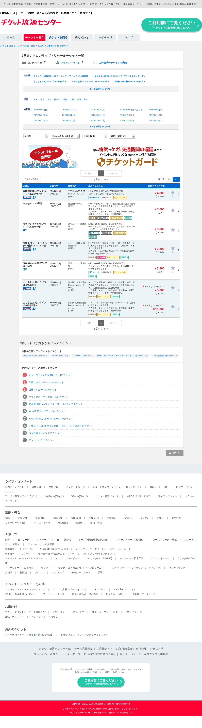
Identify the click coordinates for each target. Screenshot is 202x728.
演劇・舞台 (12, 512)
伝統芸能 (63, 522)
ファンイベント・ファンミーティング (25, 589)
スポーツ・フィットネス (105, 612)
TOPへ (176, 452)
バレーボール (72, 558)
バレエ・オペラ (42, 522)
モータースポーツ (80, 572)
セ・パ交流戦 (64, 539)
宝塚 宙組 (94, 518)
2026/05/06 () (155, 110)
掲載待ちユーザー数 (70, 63)
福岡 (79, 99)
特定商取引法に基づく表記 (100, 654)
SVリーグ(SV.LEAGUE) (99, 558)
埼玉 (35, 99)
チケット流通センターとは (55, 648)
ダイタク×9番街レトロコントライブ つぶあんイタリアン (120, 76)
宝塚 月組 (40, 518)
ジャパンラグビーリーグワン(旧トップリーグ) (136, 567)
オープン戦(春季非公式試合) (93, 539)
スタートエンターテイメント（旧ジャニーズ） (117, 487)
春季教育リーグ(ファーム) (18, 549)
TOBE (153, 487)
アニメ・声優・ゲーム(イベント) (70, 589)
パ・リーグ (43, 539)
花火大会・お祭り (115, 594)
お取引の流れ (124, 648)
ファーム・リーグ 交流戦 (41, 544)
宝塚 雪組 (58, 518)
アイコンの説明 (31, 179)
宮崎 (85, 99)
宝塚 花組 (23, 518)
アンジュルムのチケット (42, 440)
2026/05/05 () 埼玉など (131, 110)
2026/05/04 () (98, 110)
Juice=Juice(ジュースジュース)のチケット (51, 418)
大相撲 (8, 572)
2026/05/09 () (98, 115)
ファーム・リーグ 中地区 (163, 539)
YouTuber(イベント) (124, 589)
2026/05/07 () (40, 115)
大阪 (72, 99)
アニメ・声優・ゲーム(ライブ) (21, 496)
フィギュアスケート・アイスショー (24, 558)
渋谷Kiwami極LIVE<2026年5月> (130, 81)
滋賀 (65, 99)
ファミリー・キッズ (53, 594)
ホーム (11, 37)
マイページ (105, 37)
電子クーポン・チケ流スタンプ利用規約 (144, 654)
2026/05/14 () (98, 120)
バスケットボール (160, 558)
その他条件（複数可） (64, 136)
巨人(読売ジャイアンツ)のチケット (47, 411)
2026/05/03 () (69, 110)
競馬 (100, 572)
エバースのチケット (83, 355)
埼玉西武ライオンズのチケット (45, 433)
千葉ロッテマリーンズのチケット (46, 382)
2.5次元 (145, 518)
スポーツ (11, 534)
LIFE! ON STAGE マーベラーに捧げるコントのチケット (122, 355)
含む (169, 179)
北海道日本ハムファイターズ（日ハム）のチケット (56, 404)
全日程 (27, 109)
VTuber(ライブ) (79, 496)
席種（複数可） (119, 136)
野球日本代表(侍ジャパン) (54, 549)
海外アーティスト (167, 496)
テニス (54, 558)
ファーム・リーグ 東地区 (129, 539)
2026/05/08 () (69, 115)
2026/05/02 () (40, 110)
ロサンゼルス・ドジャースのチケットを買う (84, 634)
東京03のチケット (60, 355)
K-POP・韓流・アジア (139, 496)
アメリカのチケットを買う (19, 634)
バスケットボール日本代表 (19, 567)
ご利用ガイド (105, 648)
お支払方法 (156, 648)
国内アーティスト (14, 487)
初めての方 (81, 37)
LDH (166, 487)
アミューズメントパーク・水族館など (25, 612)
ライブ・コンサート (18, 481)
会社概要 (141, 648)
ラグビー (45, 567)
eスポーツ (100, 589)
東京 (49, 99)
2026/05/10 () (127, 115)
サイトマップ (72, 654)
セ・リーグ (23, 539)
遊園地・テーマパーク (144, 594)
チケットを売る (58, 37)
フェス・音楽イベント (107, 496)
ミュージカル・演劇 (15, 522)
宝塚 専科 (112, 518)
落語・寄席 (96, 522)
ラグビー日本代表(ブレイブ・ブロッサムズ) (81, 567)
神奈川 (57, 99)
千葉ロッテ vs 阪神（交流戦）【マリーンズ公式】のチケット (61, 425)
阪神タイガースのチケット (43, 389)
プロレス (39, 572)
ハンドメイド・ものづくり (46, 616)
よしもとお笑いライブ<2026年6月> (49, 81)
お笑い (160, 518)
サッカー (9, 553)
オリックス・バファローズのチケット (49, 396)
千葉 (42, 99)
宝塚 (7, 518)
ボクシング (58, 572)
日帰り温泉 (59, 612)
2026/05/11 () (155, 115)
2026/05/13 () (69, 120)
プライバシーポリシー (47, 654)
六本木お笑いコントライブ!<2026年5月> (90, 81)
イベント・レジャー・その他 (24, 584)
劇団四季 (176, 518)
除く (176, 179)
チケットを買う (34, 37)
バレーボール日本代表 (131, 558)
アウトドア (78, 612)
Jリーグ (26, 553)
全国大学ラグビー (178, 567)
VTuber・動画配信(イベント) (20, 594)
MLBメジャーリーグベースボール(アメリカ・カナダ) (103, 549)
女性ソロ (53, 487)
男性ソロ (36, 487)
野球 (7, 539)
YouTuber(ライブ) (54, 496)
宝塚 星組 (76, 518)
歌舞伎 (78, 522)
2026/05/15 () (127, 120)
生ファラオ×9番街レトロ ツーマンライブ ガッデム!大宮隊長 (60, 76)
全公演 (27, 75)
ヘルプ (129, 37)
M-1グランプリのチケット (35, 355)
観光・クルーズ (134, 612)
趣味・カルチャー (14, 616)
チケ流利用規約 (83, 648)
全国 (26, 99)
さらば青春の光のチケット (165, 355)
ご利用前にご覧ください (171, 24)
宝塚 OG (128, 518)
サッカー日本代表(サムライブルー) (56, 553)
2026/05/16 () (155, 120)
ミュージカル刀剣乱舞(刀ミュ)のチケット (51, 375)
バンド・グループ (75, 487)
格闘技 (23, 572)
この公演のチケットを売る (113, 62)
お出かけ (11, 606)
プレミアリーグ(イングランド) (99, 553)
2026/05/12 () (40, 120)
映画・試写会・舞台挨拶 (85, 594)
